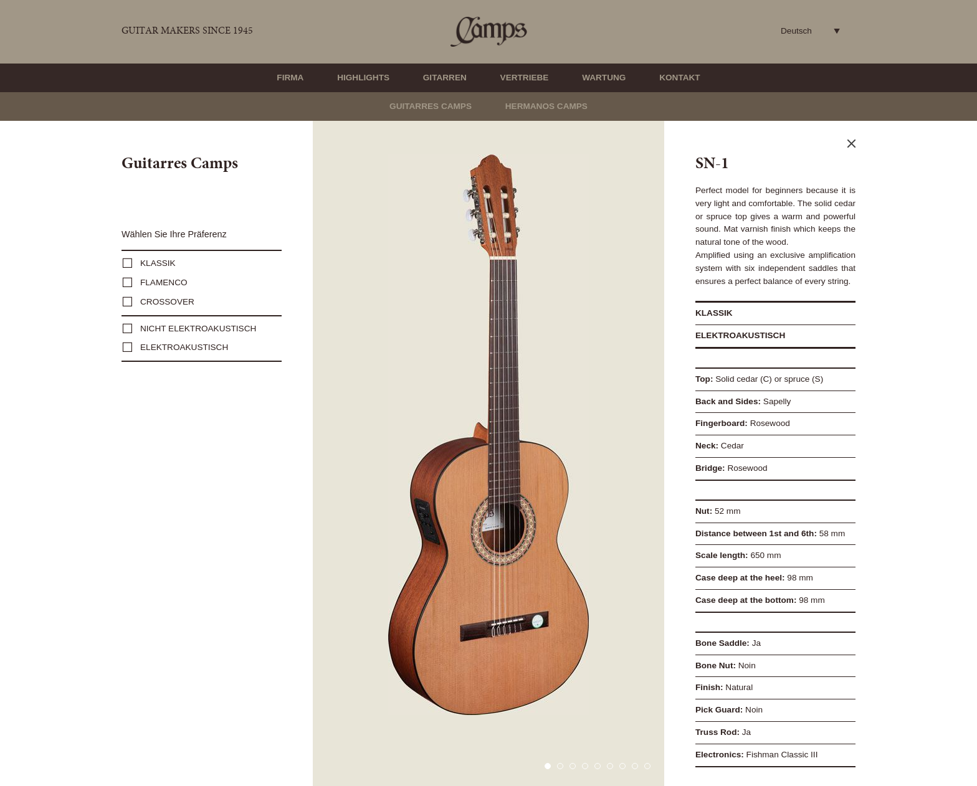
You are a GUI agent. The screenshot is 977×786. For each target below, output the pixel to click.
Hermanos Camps (546, 106)
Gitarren (445, 77)
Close (851, 144)
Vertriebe (524, 77)
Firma (290, 77)
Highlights (363, 77)
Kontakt (679, 77)
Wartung (604, 77)
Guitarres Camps (430, 106)
